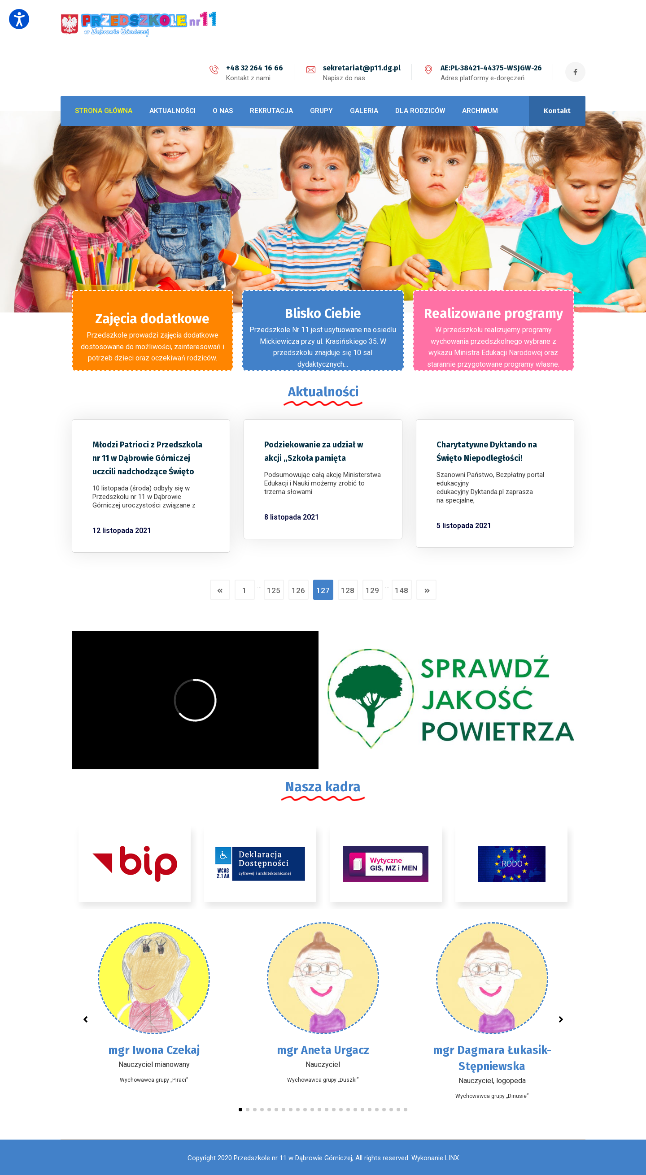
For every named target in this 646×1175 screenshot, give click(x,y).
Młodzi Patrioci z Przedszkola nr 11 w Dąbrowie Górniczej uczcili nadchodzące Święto (147, 458)
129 (372, 590)
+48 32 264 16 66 (254, 68)
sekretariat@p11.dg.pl (362, 68)
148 (401, 590)
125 (273, 590)
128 (347, 590)
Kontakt (557, 111)
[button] (240, 1109)
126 (298, 590)
